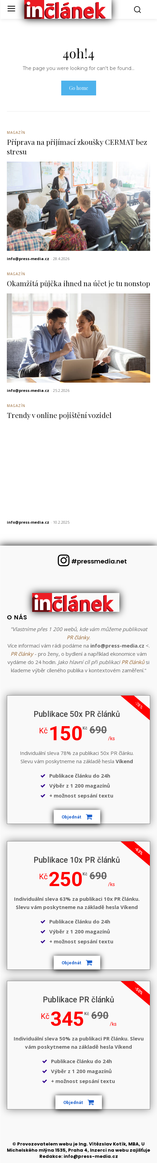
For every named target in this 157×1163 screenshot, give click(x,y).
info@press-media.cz (28, 258)
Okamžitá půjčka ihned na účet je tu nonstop (78, 283)
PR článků (132, 662)
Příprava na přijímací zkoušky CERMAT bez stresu (77, 146)
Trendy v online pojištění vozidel (59, 415)
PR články (78, 637)
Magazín (16, 132)
